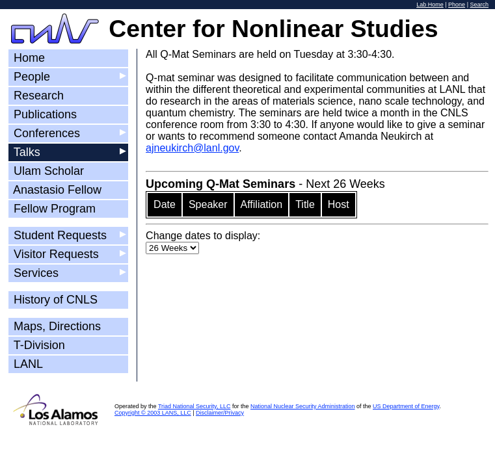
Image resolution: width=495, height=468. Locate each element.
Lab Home (430, 4)
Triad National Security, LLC (194, 406)
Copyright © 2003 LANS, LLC (152, 413)
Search (479, 4)
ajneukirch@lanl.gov (192, 147)
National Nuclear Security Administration (302, 406)
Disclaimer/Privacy (220, 413)
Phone (456, 4)
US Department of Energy (406, 406)
